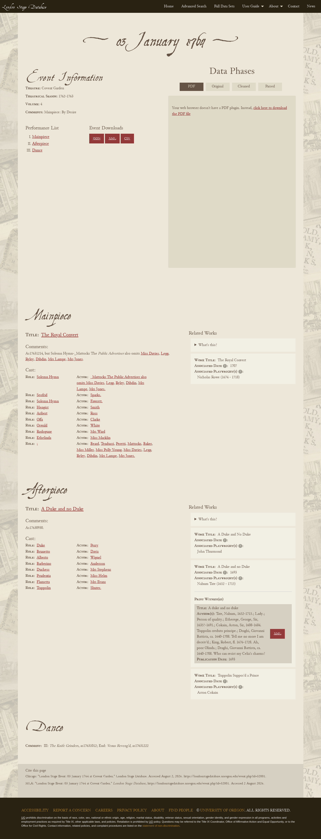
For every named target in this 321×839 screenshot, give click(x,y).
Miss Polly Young (109, 450)
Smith (95, 407)
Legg (164, 354)
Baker (147, 444)
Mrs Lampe (57, 359)
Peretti (121, 444)
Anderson (97, 564)
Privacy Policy (132, 810)
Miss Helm (98, 576)
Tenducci (107, 444)
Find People (181, 810)
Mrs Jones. (97, 389)
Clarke (95, 420)
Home (169, 6)
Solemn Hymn (48, 377)
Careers (104, 810)
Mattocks (134, 444)
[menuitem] (169, 6)
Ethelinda (44, 438)
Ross (94, 413)
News (311, 6)
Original (217, 86)
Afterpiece (40, 144)
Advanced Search (194, 6)
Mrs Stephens (100, 570)
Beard (94, 444)
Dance (37, 150)
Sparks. (95, 395)
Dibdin (41, 359)
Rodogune (44, 432)
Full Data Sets (224, 6)
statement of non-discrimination (161, 825)
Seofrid (42, 395)
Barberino (44, 564)
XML (112, 138)
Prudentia (44, 576)
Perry (94, 545)
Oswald (42, 425)
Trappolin (44, 588)
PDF (191, 86)
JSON (96, 138)
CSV (127, 138)
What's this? (207, 345)
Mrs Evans (98, 582)
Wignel (95, 557)
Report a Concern (72, 810)
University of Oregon (222, 810)
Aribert (42, 413)
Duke (41, 545)
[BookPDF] (232, 188)
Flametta (43, 582)
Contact (293, 6)
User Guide (250, 6)
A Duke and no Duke (62, 509)
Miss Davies (150, 354)
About (273, 6)
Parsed (270, 86)
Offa (40, 420)
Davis (94, 552)
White (95, 425)
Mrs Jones (75, 359)
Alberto (42, 557)
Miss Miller (85, 450)
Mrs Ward (97, 432)
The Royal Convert (59, 335)
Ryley (29, 359)
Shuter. (95, 588)
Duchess (43, 570)
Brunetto (43, 552)
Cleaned (244, 86)
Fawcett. (96, 401)
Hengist (43, 407)
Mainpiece (40, 137)
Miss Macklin (100, 438)
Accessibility (35, 810)
